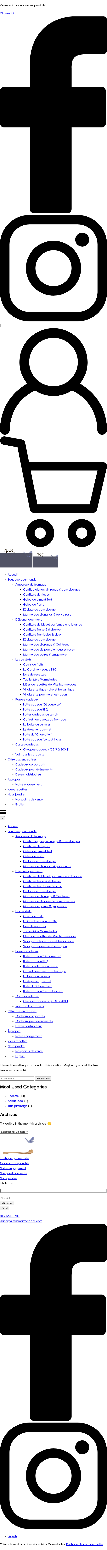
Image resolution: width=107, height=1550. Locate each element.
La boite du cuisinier (36, 724)
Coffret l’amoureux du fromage (44, 719)
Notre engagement (28, 784)
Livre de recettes (34, 674)
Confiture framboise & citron (42, 634)
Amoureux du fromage (30, 584)
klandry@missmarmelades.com (21, 1221)
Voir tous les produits (29, 754)
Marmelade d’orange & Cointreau (46, 644)
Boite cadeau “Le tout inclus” (43, 739)
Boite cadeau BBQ (35, 709)
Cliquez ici (7, 13)
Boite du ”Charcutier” (37, 734)
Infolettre (6, 1183)
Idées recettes (17, 789)
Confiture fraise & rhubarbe (42, 629)
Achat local (16, 1101)
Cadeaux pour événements (34, 769)
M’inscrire (7, 1203)
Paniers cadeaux (26, 699)
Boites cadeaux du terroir (40, 714)
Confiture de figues (36, 594)
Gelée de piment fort (37, 599)
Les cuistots (23, 659)
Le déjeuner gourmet (37, 729)
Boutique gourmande (22, 579)
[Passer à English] (20, 804)
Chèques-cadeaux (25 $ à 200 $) (46, 749)
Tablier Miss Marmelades (40, 679)
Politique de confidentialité (84, 1544)
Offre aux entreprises (22, 759)
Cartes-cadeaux (27, 744)
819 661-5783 (10, 1216)
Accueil (13, 574)
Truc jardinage (17, 1106)
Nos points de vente (29, 799)
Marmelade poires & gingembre (45, 654)
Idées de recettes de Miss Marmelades (49, 684)
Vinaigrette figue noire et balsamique (48, 689)
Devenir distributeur (28, 774)
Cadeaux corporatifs (30, 764)
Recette (13, 1096)
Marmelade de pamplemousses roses (49, 649)
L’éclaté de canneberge (39, 609)
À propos (14, 779)
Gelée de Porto (33, 604)
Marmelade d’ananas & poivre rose (47, 614)
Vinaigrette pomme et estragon (45, 694)
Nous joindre (16, 794)
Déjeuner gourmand (28, 619)
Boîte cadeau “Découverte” (42, 704)
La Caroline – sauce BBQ (40, 669)
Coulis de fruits (33, 664)
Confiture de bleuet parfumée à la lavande (52, 624)
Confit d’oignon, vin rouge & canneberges (51, 589)
